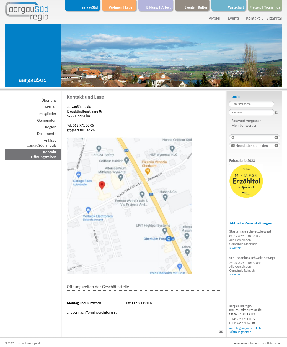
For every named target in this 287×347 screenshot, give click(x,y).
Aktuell (215, 18)
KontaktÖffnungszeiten (43, 154)
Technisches (257, 343)
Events (233, 18)
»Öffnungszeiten (240, 332)
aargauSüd (90, 7)
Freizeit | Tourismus (265, 7)
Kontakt (253, 18)
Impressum (240, 343)
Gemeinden (46, 120)
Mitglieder (47, 113)
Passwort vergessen (247, 120)
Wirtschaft (236, 7)
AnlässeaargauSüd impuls (41, 143)
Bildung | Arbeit (158, 7)
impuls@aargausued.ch (245, 328)
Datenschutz (274, 343)
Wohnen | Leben (122, 7)
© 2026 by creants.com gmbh (23, 343)
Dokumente (46, 133)
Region (50, 126)
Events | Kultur (196, 7)
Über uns (49, 100)
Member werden (244, 125)
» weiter (235, 248)
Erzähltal (274, 18)
